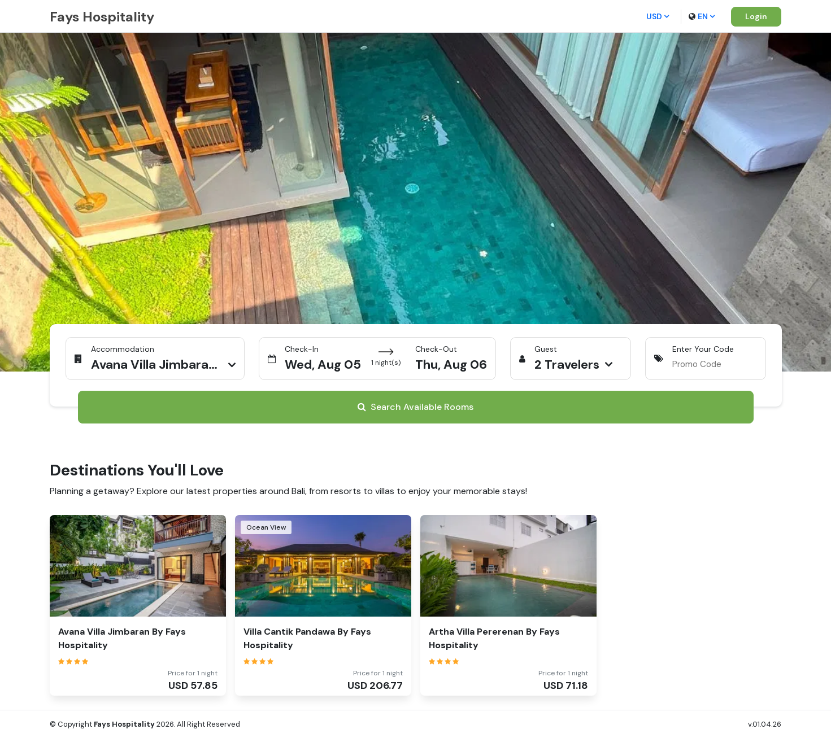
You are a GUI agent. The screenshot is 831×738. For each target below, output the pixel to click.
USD (657, 16)
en (702, 16)
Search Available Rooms (415, 407)
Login (756, 16)
